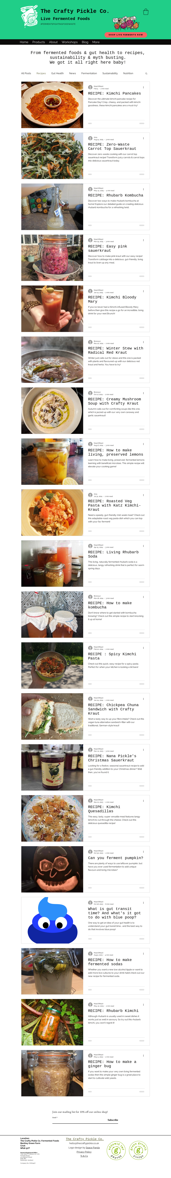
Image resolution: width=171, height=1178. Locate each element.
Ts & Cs (84, 1156)
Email (54, 1117)
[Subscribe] (111, 1120)
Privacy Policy (84, 1151)
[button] (145, 12)
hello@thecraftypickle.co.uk (84, 1143)
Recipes (41, 73)
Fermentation (89, 73)
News (72, 73)
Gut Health (57, 73)
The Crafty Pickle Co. (75, 11)
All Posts (26, 73)
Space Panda (93, 1147)
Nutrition (128, 73)
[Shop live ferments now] (126, 35)
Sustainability (110, 73)
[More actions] (144, 87)
